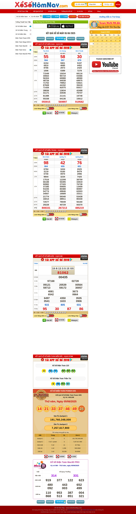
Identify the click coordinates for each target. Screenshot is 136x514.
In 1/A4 (73, 456)
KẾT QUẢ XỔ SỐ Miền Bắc (48, 256)
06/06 (71, 38)
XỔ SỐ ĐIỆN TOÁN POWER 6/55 (63, 391)
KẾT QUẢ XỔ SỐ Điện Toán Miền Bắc (54, 356)
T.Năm (35, 52)
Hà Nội (85, 263)
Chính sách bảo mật (89, 510)
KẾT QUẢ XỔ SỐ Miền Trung (49, 150)
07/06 (80, 38)
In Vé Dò (61, 112)
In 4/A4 (50, 456)
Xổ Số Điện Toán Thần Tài (60, 378)
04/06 (50, 38)
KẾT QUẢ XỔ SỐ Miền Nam (49, 44)
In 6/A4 (62, 456)
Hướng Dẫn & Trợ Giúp (109, 17)
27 (97, 38)
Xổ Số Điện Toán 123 (60, 365)
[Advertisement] (60, 131)
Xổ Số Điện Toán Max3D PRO (64, 462)
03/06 (40, 38)
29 (106, 38)
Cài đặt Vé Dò (84, 16)
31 (115, 38)
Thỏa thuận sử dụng (74, 510)
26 (93, 38)
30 (110, 38)
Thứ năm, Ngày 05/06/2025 (60, 401)
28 (101, 38)
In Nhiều (73, 16)
